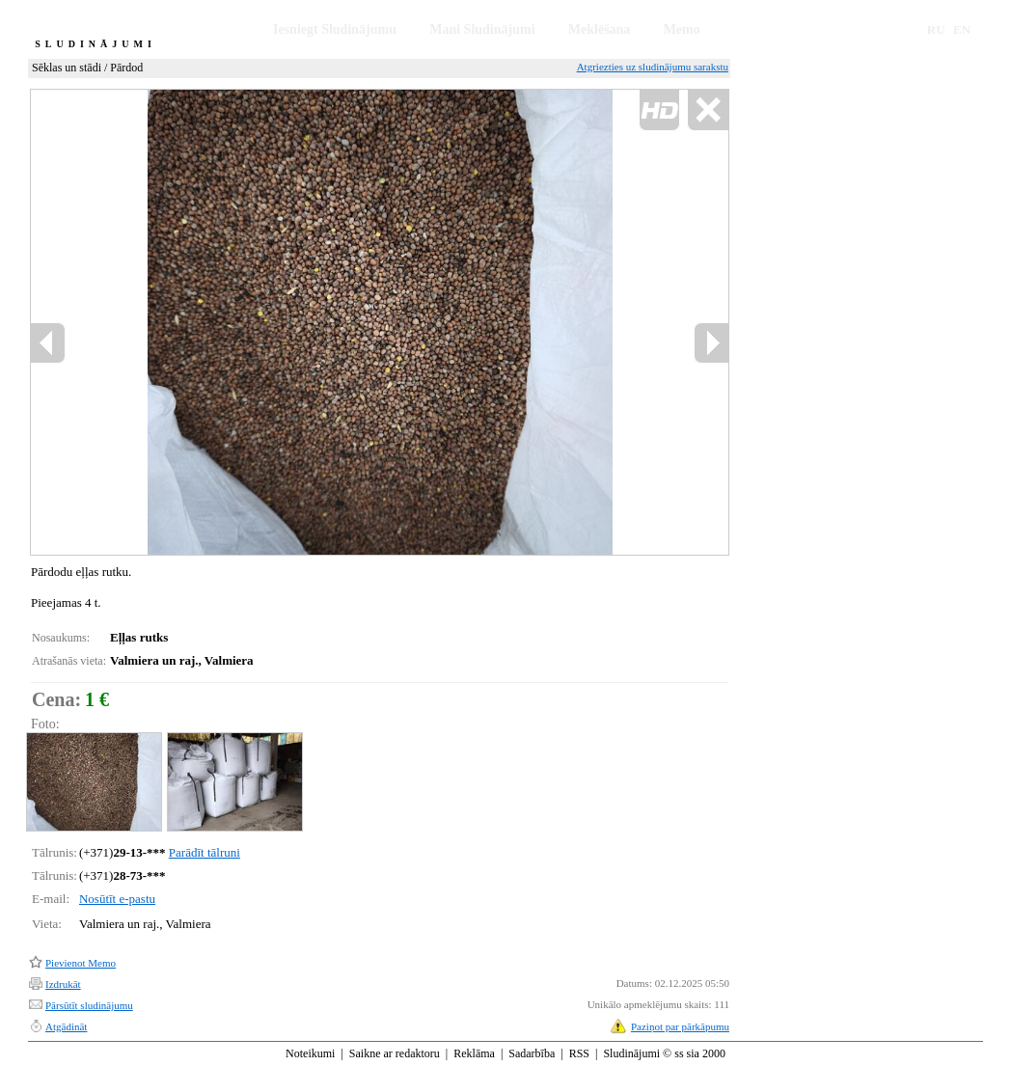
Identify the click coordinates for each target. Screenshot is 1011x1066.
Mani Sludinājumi (481, 29)
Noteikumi (310, 1053)
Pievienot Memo (80, 963)
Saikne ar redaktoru (394, 1053)
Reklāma (474, 1053)
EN (961, 29)
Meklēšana (599, 29)
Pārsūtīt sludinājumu (89, 1005)
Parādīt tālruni (204, 852)
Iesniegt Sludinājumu (334, 29)
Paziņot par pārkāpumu (680, 1026)
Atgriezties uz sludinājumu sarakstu (652, 66)
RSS (579, 1053)
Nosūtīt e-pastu (117, 898)
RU (936, 29)
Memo (682, 29)
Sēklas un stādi (66, 67)
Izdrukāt (63, 984)
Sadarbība (531, 1053)
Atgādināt (66, 1026)
